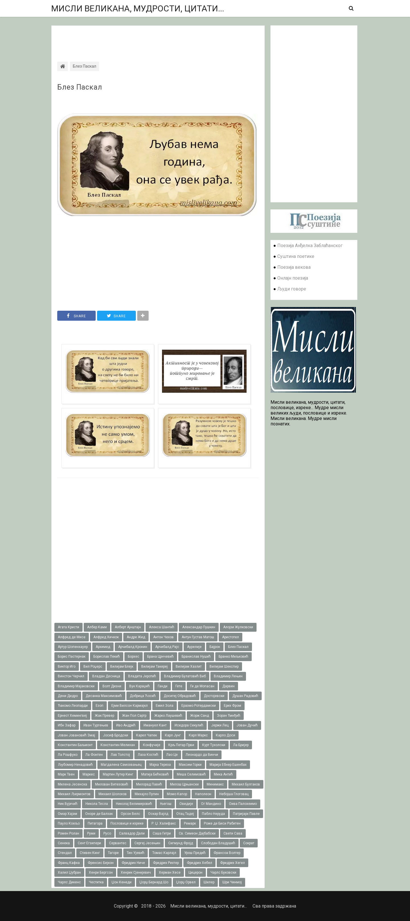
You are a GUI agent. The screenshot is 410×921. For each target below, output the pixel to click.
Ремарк (190, 823)
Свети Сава (233, 833)
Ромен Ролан (68, 833)
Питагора (95, 823)
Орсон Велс (130, 814)
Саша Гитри (162, 833)
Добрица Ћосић (143, 696)
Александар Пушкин (198, 627)
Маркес (89, 774)
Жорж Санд (199, 716)
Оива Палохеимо (243, 804)
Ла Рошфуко (67, 755)
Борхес (133, 657)
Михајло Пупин (147, 794)
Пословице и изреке (127, 823)
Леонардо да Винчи (202, 755)
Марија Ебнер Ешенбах (228, 765)
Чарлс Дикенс (69, 882)
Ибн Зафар (66, 725)
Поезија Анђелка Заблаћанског (310, 245)
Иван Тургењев (95, 725)
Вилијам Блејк (121, 666)
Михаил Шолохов (113, 794)
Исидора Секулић (189, 725)
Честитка (96, 882)
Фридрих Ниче (133, 863)
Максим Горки (190, 765)
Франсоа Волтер (227, 853)
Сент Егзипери (89, 843)
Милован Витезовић (111, 784)
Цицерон (195, 872)
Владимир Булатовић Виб (185, 676)
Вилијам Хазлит (189, 666)
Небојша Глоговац (234, 794)
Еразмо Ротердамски (198, 706)
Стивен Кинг (90, 853)
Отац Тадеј (185, 814)
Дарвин (228, 686)
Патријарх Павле (246, 814)
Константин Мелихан (118, 745)
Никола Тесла (96, 804)
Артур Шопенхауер (73, 647)
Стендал (65, 853)
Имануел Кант (155, 725)
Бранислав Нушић (196, 657)
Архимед (103, 647)
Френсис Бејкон (101, 863)
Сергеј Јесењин (147, 843)
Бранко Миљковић (233, 657)
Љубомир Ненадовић (75, 765)
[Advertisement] (158, 38)
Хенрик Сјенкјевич (136, 872)
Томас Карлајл (164, 853)
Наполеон (203, 794)
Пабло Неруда (213, 814)
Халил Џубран (69, 872)
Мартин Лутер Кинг (118, 774)
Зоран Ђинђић (228, 716)
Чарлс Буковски (223, 872)
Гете (178, 686)
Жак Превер (104, 716)
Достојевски (214, 696)
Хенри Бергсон (101, 872)
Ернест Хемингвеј (72, 716)
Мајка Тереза (160, 765)
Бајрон (215, 647)
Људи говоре (291, 289)
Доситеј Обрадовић (180, 696)
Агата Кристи (68, 627)
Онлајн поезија (292, 278)
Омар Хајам (67, 814)
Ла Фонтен (94, 755)
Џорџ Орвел (186, 882)
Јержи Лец (220, 725)
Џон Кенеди (122, 882)
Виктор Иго (66, 666)
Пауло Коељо (69, 823)
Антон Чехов (163, 637)
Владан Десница (106, 676)
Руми (91, 833)
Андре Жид (136, 637)
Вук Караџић (139, 686)
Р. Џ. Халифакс (163, 823)
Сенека (64, 843)
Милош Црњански (184, 784)
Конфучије (151, 745)
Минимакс (215, 784)
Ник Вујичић (67, 804)
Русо (107, 833)
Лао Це (172, 755)
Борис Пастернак (71, 657)
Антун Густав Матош (198, 637)
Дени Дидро (68, 696)
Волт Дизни (111, 686)
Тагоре (113, 853)
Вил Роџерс (92, 666)
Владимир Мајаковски (76, 686)
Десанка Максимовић (104, 696)
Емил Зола (164, 706)
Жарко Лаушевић (168, 716)
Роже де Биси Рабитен (222, 823)
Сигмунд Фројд (180, 843)
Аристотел (230, 637)
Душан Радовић (245, 696)
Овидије (186, 804)
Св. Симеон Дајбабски (197, 833)
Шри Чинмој (232, 882)
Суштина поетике (295, 256)
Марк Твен (66, 774)
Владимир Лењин (228, 676)
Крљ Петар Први (181, 745)
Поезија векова (294, 267)
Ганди (162, 686)
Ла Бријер (241, 745)
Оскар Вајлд (158, 814)
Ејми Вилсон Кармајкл (129, 706)
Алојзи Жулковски (238, 627)
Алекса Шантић (161, 627)
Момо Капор (177, 794)
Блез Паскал (79, 87)
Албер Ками (97, 627)
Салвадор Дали (132, 833)
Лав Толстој (120, 755)
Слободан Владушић (218, 843)
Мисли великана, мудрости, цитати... (137, 8)
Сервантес (117, 843)
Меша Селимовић (191, 774)
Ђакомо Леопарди (73, 706)
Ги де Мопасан (202, 686)
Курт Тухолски (213, 745)
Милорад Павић (149, 784)
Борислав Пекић (106, 657)
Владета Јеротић (142, 676)
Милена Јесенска (72, 784)
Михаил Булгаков (246, 784)
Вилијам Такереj (154, 666)
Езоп (99, 706)
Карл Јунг (173, 735)
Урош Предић (195, 853)
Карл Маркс (198, 735)
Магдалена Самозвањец (121, 765)
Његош (165, 804)
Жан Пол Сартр (134, 716)
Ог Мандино (211, 804)
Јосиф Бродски (115, 735)
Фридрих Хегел (232, 863)
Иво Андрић (126, 725)
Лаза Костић (148, 755)
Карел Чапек (146, 735)
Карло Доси (225, 735)
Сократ (248, 843)
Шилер (209, 882)
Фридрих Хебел (199, 863)
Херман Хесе (170, 872)
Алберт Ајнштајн (128, 627)
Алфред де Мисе (71, 637)
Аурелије (194, 647)
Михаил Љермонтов (74, 794)
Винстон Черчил (71, 676)
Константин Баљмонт (75, 745)
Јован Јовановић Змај (76, 735)
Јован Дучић (247, 725)
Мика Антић (223, 774)
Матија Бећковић (155, 774)
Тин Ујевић (135, 853)
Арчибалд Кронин (132, 647)
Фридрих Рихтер (166, 863)
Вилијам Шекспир (224, 666)
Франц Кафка (69, 863)
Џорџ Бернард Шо (154, 882)
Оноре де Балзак (99, 814)
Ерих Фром (232, 706)
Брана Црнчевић (160, 657)
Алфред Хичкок (106, 637)
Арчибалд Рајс (167, 647)
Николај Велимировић (134, 804)
